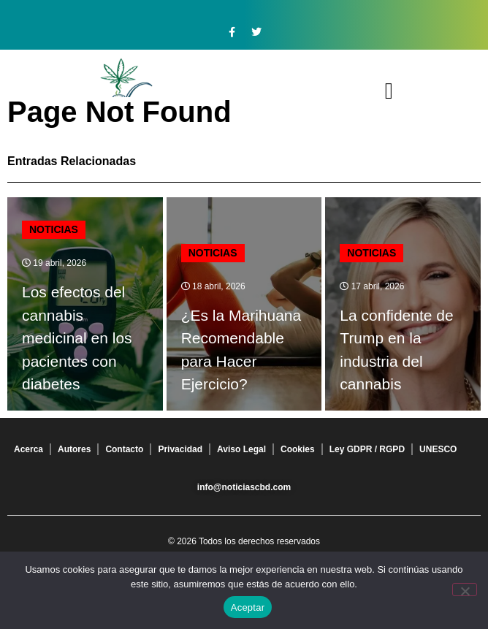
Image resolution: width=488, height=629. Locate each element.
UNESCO (438, 449)
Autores (74, 449)
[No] (464, 589)
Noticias (53, 229)
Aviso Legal (241, 449)
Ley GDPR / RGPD (367, 449)
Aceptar (248, 607)
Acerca (28, 449)
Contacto (124, 449)
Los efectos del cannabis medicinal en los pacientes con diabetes (77, 337)
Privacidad (180, 449)
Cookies (298, 449)
